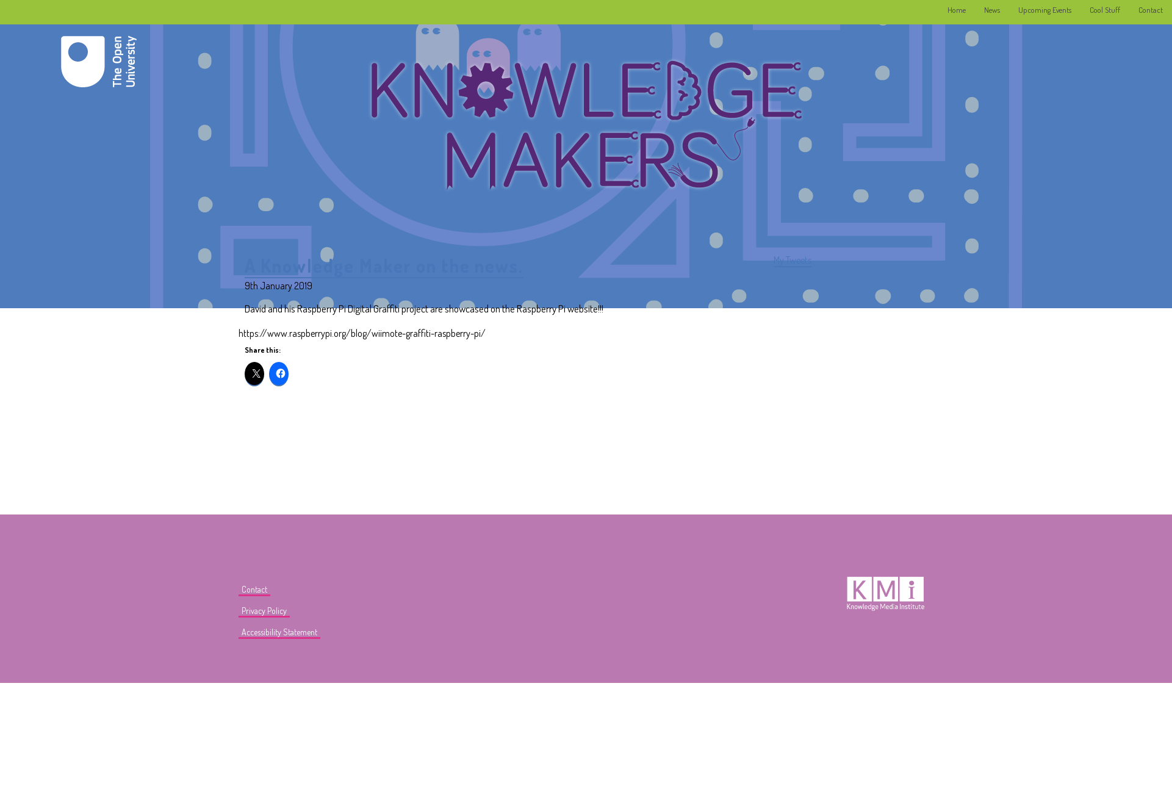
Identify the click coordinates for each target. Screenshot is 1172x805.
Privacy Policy (264, 610)
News (992, 10)
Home (956, 10)
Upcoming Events (1044, 10)
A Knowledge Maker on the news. (384, 265)
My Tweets (792, 260)
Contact (1150, 10)
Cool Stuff (1105, 10)
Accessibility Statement (279, 632)
